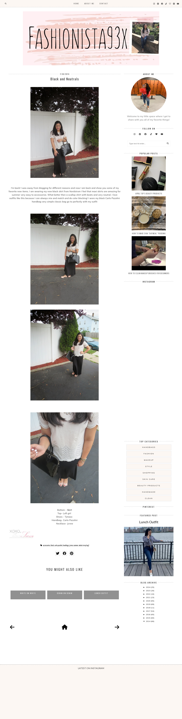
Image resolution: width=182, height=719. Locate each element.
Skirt (69, 510)
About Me (89, 3)
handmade (149, 492)
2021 (148, 597)
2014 (148, 621)
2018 (148, 608)
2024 (148, 587)
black (52, 545)
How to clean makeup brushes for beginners (148, 273)
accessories (46, 545)
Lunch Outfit (101, 593)
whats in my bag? (84, 545)
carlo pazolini (58, 545)
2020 (148, 601)
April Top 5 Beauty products (148, 193)
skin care (148, 479)
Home (76, 3)
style (149, 466)
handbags (66, 545)
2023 (148, 591)
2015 (148, 618)
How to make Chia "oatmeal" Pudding (149, 233)
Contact (104, 3)
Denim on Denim (64, 593)
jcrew (71, 545)
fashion (149, 454)
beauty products (148, 485)
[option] (28, 587)
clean (149, 498)
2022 (148, 594)
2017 (148, 611)
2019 (148, 604)
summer (75, 545)
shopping (149, 473)
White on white (28, 593)
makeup (149, 460)
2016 (148, 614)
